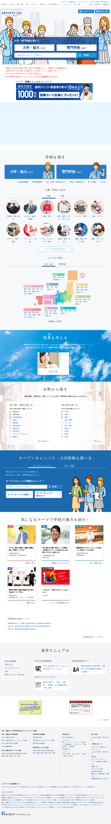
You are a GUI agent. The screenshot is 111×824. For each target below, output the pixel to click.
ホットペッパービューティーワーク (61, 805)
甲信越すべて (57, 279)
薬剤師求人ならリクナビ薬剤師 (10, 800)
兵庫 (46, 313)
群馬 (84, 299)
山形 (81, 290)
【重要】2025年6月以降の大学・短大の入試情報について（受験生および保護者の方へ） (37, 68)
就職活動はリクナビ (64, 795)
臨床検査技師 (17, 425)
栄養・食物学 (69, 420)
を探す (34, 48)
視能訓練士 (72, 746)
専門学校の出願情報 (39, 743)
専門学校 (42, 4)
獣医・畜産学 (69, 425)
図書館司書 (16, 411)
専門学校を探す (37, 737)
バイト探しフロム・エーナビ (30, 797)
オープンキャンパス (65, 4)
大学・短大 (34, 4)
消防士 (63, 742)
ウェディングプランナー (20, 434)
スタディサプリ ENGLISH (20, 787)
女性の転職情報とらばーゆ (49, 795)
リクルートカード (43, 807)
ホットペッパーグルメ (24, 805)
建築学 (67, 417)
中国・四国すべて (29, 294)
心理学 (67, 411)
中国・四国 (8, 756)
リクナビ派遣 (76, 795)
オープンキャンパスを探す (18, 494)
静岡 (66, 311)
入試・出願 (77, 4)
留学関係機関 (37, 182)
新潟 (54, 277)
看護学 (67, 414)
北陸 (24, 753)
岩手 (81, 287)
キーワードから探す (97, 769)
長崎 (33, 312)
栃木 (80, 299)
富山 (48, 287)
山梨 (58, 277)
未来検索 (4, 4)
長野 (62, 277)
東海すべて (64, 313)
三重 (74, 311)
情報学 (67, 434)
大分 (25, 314)
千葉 (76, 301)
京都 (50, 311)
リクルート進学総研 (50, 787)
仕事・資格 (20, 4)
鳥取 (25, 289)
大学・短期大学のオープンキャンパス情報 (14, 740)
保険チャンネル (78, 805)
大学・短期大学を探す (8, 737)
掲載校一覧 (94, 766)
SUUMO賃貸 (65, 802)
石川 (52, 287)
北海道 (82, 277)
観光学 (68, 754)
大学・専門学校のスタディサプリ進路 (82, 800)
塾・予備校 (92, 182)
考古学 (63, 754)
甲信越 (16, 753)
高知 (37, 291)
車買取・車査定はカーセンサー (10, 797)
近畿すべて (48, 315)
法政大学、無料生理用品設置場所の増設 (22, 629)
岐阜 (62, 311)
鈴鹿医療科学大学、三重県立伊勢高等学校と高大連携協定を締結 (29, 623)
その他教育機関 (52, 4)
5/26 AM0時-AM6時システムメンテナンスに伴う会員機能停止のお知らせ (31, 76)
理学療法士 (16, 431)
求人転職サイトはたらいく (67, 797)
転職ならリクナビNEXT (8, 795)
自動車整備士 (68, 744)
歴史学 (67, 437)
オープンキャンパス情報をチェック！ (25, 481)
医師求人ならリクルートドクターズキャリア (89, 797)
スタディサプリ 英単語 (36, 787)
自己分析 (12, 4)
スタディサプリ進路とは (68, 1)
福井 (56, 287)
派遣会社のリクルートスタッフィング (92, 795)
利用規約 (94, 756)
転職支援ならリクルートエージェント (28, 795)
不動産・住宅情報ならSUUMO (51, 802)
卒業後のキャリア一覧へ (59, 563)
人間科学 (83, 754)
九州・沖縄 (16, 756)
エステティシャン (77, 744)
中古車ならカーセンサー (8, 805)
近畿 (2, 756)
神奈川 (85, 301)
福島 (86, 290)
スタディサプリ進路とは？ (99, 747)
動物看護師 (16, 414)
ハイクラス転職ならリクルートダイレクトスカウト (37, 800)
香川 (29, 291)
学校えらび (9, 664)
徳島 (25, 291)
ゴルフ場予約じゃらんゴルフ (10, 807)
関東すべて (78, 304)
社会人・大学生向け (95, 4)
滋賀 (46, 311)
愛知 (70, 311)
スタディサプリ (6, 787)
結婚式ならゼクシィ (34, 802)
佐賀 (29, 312)
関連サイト (53, 807)
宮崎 (29, 314)
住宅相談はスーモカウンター (79, 802)
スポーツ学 (68, 423)
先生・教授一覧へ (96, 563)
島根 (29, 289)
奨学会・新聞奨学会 (76, 182)
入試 (6, 671)
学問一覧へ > (98, 441)
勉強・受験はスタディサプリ (10, 802)
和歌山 (55, 313)
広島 (37, 289)
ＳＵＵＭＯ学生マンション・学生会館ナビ (82, 787)
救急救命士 (16, 428)
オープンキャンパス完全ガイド (44, 494)
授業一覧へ (31, 603)
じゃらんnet (23, 802)
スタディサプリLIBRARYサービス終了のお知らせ (23, 74)
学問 (27, 4)
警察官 (15, 420)
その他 (102, 182)
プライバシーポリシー (98, 759)
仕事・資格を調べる (68, 737)
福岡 (25, 312)
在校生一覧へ (30, 563)
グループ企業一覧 (63, 807)
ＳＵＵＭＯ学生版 (62, 787)
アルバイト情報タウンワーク (49, 797)
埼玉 (88, 299)
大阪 (54, 311)
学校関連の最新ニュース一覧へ (92, 637)
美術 (73, 754)
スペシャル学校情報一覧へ (59, 603)
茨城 (76, 299)
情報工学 (67, 428)
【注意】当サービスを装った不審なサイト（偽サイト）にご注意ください (31, 71)
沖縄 (39, 314)
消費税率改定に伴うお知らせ (100, 778)
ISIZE (71, 807)
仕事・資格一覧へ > (44, 441)
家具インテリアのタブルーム (93, 805)
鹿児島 (34, 314)
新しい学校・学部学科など (55, 182)
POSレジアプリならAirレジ (28, 807)
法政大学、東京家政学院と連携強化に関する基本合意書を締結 (29, 626)
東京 (80, 301)
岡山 (33, 289)
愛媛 (33, 291)
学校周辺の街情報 (96, 771)
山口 (41, 289)
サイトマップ (82, 1)
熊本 (37, 312)
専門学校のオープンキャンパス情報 (43, 740)
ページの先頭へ (105, 720)
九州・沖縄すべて (29, 317)
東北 (8, 753)
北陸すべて (50, 289)
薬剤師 (15, 437)
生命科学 (71, 756)
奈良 (50, 313)
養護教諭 (15, 423)
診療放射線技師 (17, 417)
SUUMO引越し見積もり (96, 802)
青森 (77, 287)
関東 (11, 753)
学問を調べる (66, 749)
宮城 (86, 287)
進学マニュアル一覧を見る (14, 675)
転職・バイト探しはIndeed (62, 800)
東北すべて (79, 292)
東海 (20, 753)
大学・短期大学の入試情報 (9, 743)
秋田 (77, 290)
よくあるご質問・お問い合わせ (98, 1)
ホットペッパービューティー (41, 805)
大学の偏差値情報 (6, 746)
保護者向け (106, 4)
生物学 (67, 431)
